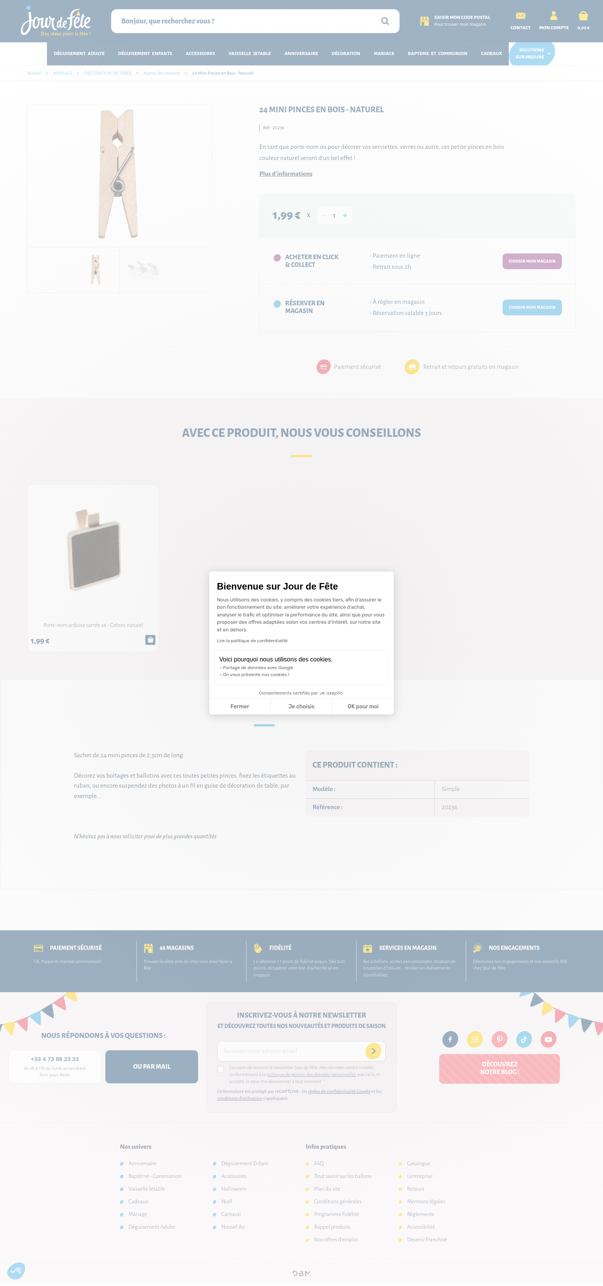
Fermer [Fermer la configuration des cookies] (239, 706)
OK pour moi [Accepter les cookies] (363, 706)
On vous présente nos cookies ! (256, 674)
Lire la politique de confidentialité (252, 640)
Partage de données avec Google (258, 667)
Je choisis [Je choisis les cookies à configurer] (301, 706)
